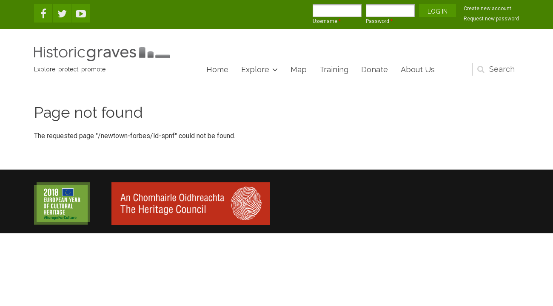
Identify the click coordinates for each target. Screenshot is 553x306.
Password (379, 21)
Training (333, 69)
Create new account (487, 8)
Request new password (491, 19)
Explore (255, 69)
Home (217, 69)
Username (327, 21)
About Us (418, 69)
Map (299, 69)
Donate (374, 69)
